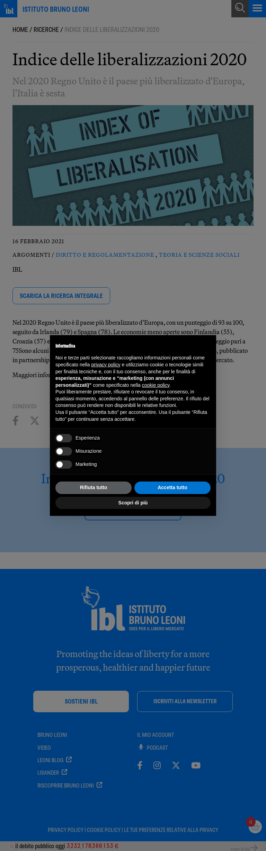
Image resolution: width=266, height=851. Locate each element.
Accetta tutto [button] (172, 487)
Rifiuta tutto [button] (93, 487)
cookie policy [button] (155, 385)
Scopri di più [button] (133, 502)
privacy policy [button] (106, 364)
